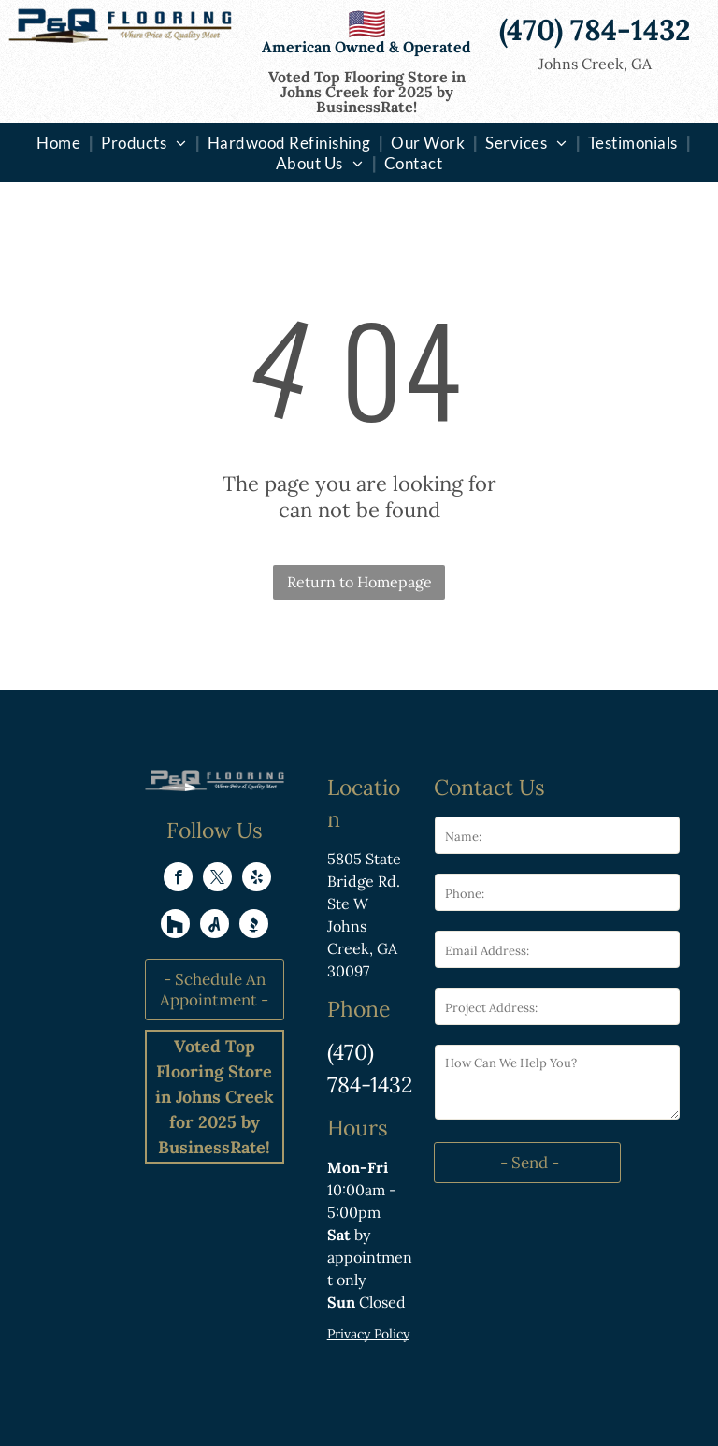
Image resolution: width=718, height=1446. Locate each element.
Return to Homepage (359, 581)
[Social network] (175, 926)
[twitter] (217, 879)
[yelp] (256, 879)
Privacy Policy (368, 1333)
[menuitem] (60, 142)
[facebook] (178, 879)
